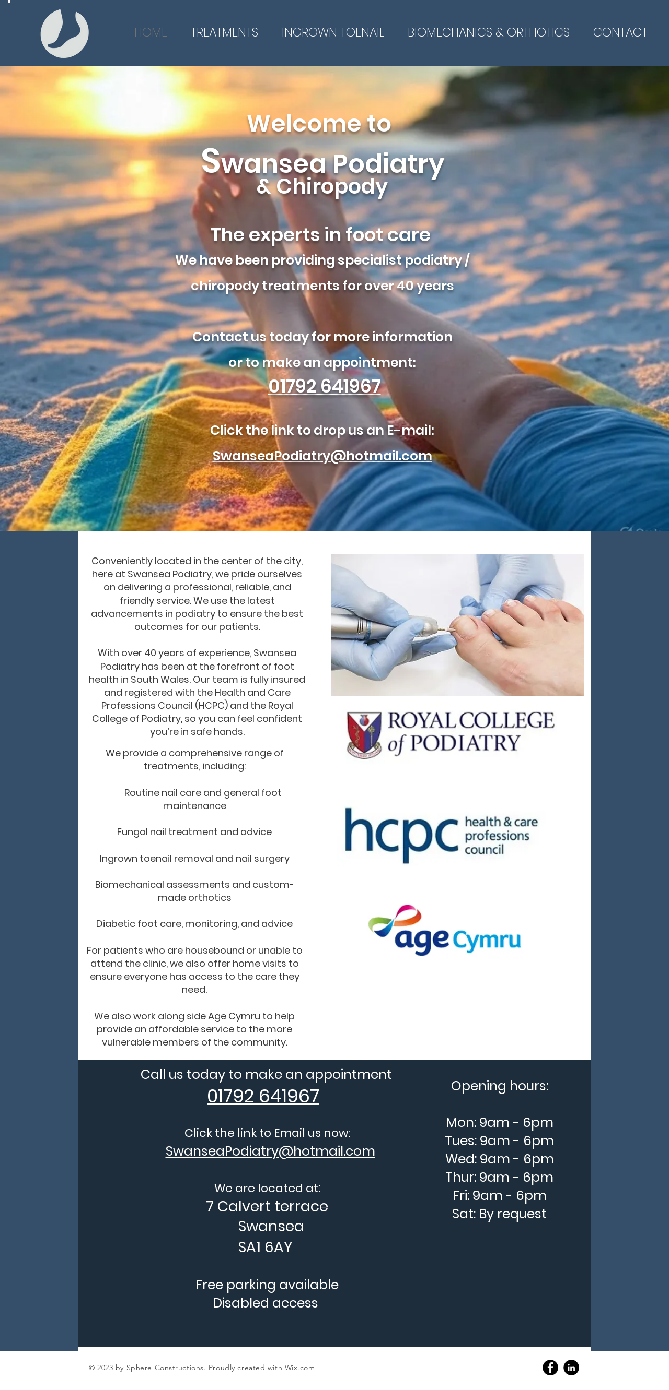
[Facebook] (550, 1367)
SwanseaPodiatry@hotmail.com (322, 456)
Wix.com (300, 1367)
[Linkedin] (571, 1367)
